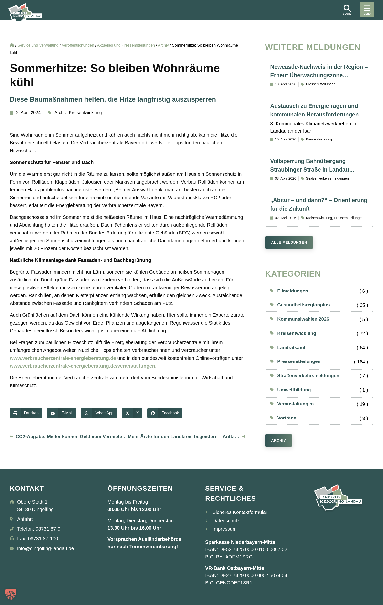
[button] (26, 413)
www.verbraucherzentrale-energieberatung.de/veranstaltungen (82, 366)
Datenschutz (226, 520)
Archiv (60, 112)
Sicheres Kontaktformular (240, 512)
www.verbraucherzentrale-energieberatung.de (63, 358)
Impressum (225, 529)
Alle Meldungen (289, 242)
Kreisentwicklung (85, 112)
